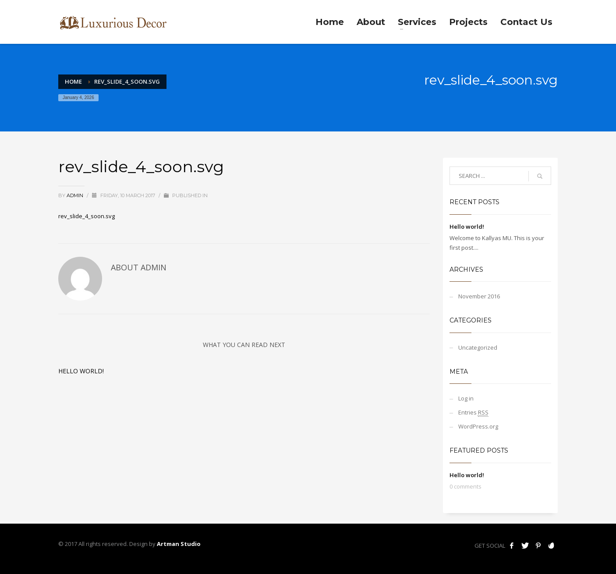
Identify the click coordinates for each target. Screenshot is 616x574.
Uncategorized (477, 347)
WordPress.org (478, 426)
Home (73, 81)
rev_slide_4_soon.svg (86, 216)
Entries (473, 412)
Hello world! (81, 371)
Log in (466, 398)
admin (76, 195)
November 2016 (479, 296)
